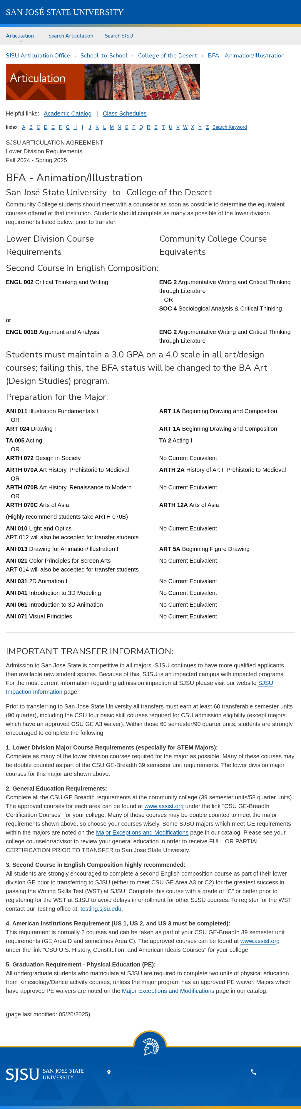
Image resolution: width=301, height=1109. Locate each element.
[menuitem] (21, 36)
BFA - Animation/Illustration (246, 56)
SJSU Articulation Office (38, 56)
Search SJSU (119, 35)
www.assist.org (163, 806)
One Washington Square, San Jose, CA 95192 (177, 1072)
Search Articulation (71, 35)
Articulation (20, 35)
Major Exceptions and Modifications (142, 832)
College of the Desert (167, 56)
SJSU (65, 12)
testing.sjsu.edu (101, 908)
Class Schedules (125, 113)
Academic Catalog (67, 113)
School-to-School (104, 56)
